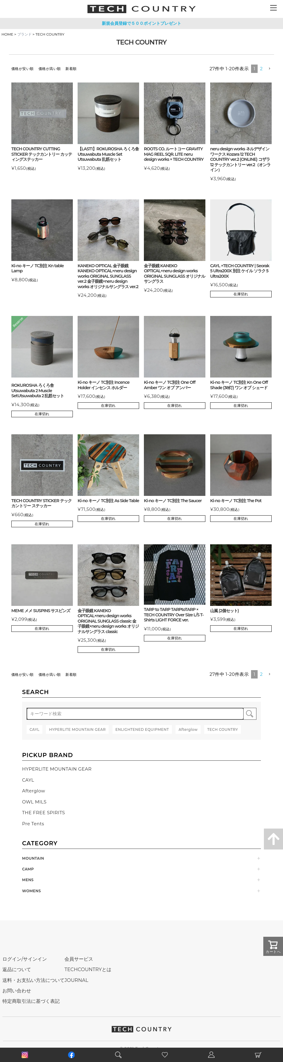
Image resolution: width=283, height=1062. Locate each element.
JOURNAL (76, 980)
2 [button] (261, 68)
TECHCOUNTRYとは (87, 969)
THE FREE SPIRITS (43, 812)
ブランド (24, 34)
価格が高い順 (50, 68)
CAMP (28, 869)
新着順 (70, 68)
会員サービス (78, 959)
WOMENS (31, 891)
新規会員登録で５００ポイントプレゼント (141, 23)
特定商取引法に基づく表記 (31, 1001)
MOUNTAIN (33, 858)
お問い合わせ (16, 991)
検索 (250, 713)
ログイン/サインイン (24, 959)
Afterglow (33, 791)
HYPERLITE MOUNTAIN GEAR (57, 769)
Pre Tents (33, 823)
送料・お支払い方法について (33, 980)
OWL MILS (34, 802)
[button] (269, 68)
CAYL (28, 780)
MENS (28, 880)
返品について (16, 969)
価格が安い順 (22, 68)
